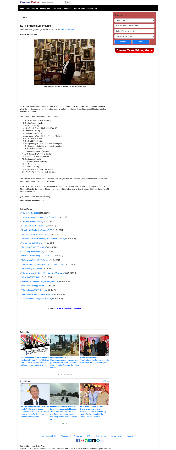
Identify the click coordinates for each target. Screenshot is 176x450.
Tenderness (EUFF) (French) (33, 243)
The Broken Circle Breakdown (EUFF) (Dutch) (39, 217)
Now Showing (32, 8)
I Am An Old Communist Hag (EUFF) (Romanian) (40, 282)
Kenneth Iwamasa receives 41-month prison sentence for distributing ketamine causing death (35, 400)
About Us (64, 436)
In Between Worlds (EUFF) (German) (36, 260)
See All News (105, 381)
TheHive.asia (101, 436)
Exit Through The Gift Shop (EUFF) (35, 234)
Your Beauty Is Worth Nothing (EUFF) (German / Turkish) (43, 239)
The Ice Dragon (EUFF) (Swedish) (34, 290)
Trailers (67, 8)
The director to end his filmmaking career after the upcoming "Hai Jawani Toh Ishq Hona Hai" (94, 400)
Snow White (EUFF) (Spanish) (33, 286)
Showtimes (92, 8)
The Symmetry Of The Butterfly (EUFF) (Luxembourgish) (43, 264)
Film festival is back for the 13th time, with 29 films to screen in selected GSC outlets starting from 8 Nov (35, 350)
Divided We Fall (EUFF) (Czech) (34, 247)
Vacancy (130, 436)
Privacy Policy (116, 436)
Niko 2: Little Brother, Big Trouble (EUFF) (37, 230)
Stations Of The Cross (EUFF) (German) (37, 256)
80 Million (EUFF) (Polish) (32, 277)
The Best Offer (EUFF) (30, 213)
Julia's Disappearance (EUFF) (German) (37, 299)
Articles (57, 8)
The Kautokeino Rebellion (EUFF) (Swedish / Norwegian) (43, 273)
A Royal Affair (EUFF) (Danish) (33, 226)
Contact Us (77, 436)
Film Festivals (79, 8)
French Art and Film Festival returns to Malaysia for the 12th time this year (94, 349)
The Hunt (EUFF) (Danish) (32, 222)
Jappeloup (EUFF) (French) (32, 252)
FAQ (88, 436)
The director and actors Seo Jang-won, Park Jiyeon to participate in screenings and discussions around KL (64, 401)
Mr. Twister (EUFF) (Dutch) (32, 269)
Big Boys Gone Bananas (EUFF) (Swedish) (38, 294)
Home (22, 8)
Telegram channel (67, 30)
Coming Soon (45, 8)
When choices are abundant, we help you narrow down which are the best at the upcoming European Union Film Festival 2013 (64, 352)
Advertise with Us (49, 436)
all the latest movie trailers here (68, 308)
